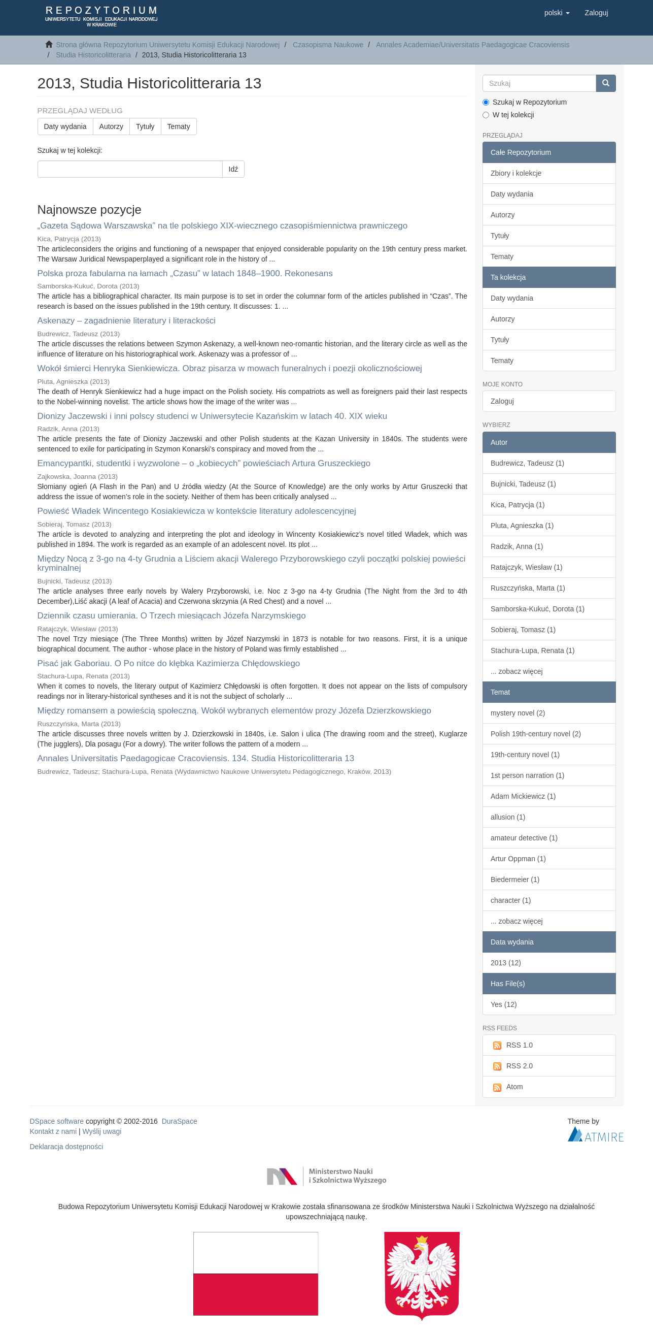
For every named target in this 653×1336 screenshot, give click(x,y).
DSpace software (57, 1121)
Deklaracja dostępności (67, 1147)
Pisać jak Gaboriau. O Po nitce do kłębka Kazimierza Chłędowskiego (169, 663)
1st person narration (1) (528, 775)
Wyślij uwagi (102, 1131)
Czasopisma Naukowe (328, 45)
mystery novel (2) (518, 713)
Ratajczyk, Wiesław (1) (527, 567)
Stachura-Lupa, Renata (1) (533, 650)
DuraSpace (179, 1121)
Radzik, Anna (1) (517, 546)
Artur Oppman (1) (518, 859)
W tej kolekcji (508, 115)
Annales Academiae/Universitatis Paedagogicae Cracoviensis (472, 45)
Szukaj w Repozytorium (525, 102)
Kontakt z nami (53, 1131)
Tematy (178, 126)
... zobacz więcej (517, 671)
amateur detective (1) (524, 838)
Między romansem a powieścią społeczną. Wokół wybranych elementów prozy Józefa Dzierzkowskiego (234, 710)
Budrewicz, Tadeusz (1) (527, 463)
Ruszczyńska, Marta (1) (528, 588)
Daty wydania (65, 126)
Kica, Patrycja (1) (518, 505)
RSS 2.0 (512, 1066)
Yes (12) (504, 1004)
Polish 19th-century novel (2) (536, 734)
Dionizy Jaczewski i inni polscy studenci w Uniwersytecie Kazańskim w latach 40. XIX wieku (213, 416)
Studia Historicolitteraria (93, 55)
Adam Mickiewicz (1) (523, 796)
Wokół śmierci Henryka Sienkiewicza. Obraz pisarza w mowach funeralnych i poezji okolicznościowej (230, 368)
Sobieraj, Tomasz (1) (523, 630)
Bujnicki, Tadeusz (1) (523, 484)
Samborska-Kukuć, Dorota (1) (538, 609)
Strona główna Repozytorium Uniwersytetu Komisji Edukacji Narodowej (168, 45)
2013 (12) (506, 963)
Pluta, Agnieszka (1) (522, 526)
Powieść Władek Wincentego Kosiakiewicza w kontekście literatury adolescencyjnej (197, 511)
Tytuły (145, 126)
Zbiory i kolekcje (516, 173)
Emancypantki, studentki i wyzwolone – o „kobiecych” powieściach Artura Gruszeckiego (204, 463)
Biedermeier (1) (515, 879)
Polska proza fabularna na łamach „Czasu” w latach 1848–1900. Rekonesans (185, 273)
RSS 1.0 (512, 1045)
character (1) (511, 900)
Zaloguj (502, 401)
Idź (233, 169)
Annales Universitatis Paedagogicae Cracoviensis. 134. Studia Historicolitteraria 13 (196, 758)
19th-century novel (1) (525, 755)
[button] (557, 12)
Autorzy (111, 126)
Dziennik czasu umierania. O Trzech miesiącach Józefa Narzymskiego (172, 616)
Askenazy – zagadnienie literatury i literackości (127, 320)
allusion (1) (508, 817)
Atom (507, 1087)
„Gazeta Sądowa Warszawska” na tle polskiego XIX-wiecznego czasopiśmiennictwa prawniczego (223, 226)
